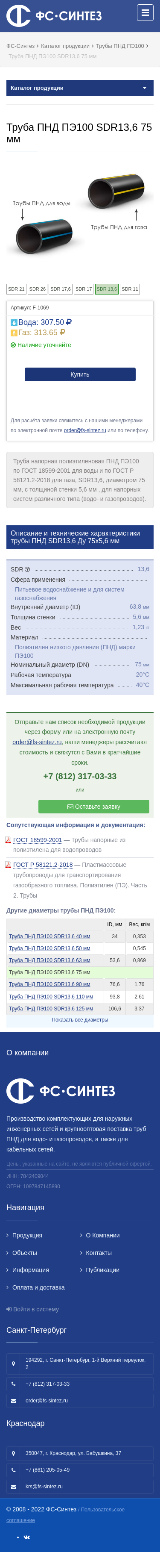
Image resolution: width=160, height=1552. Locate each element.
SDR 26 (37, 289)
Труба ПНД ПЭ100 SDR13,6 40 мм (49, 936)
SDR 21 (16, 289)
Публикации (102, 1269)
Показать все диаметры (80, 1020)
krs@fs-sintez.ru (44, 1487)
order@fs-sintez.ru (85, 430)
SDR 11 (130, 289)
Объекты (24, 1252)
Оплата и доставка (38, 1287)
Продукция (27, 1235)
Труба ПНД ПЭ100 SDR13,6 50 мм (49, 948)
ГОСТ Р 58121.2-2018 (43, 864)
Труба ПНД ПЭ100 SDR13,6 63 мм (49, 960)
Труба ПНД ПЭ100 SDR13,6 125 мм (51, 1009)
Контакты (99, 1252)
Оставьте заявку (93, 806)
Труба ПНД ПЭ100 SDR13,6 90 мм (49, 984)
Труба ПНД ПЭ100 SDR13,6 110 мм (51, 997)
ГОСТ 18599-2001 (37, 839)
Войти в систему (36, 1309)
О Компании (103, 1235)
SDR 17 (84, 289)
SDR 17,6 (60, 289)
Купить (79, 374)
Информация (30, 1269)
